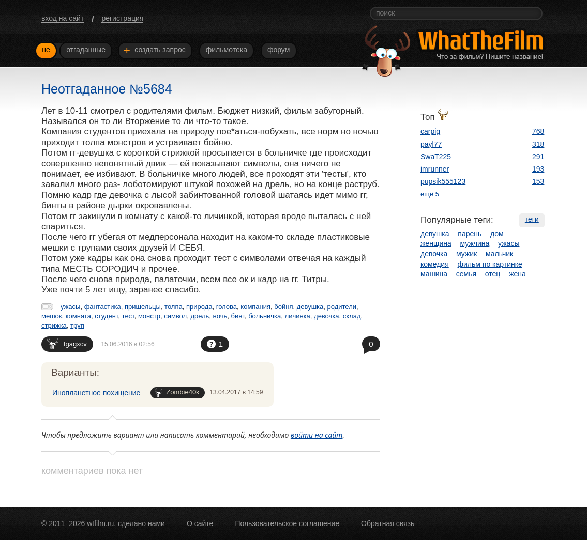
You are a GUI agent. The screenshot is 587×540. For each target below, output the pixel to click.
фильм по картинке (490, 264)
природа (199, 307)
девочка (326, 316)
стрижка (54, 325)
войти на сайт (317, 435)
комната (78, 316)
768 (538, 131)
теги (532, 219)
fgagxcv (67, 343)
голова (226, 307)
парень (469, 233)
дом (497, 233)
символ (175, 316)
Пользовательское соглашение (287, 523)
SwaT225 (435, 156)
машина (433, 274)
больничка (264, 316)
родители (341, 307)
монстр (149, 316)
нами (156, 523)
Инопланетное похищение (96, 393)
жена (517, 274)
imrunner (434, 169)
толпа (173, 307)
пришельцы (143, 307)
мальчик (499, 254)
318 (538, 144)
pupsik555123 (442, 181)
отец (493, 274)
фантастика (102, 307)
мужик (466, 254)
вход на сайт (62, 18)
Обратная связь (387, 523)
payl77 (431, 144)
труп (77, 325)
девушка (310, 307)
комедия (434, 264)
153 (538, 181)
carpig (430, 131)
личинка (297, 316)
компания (255, 307)
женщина (435, 243)
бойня (283, 307)
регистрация (122, 18)
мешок (51, 316)
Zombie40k (177, 392)
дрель (199, 316)
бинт (238, 316)
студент (106, 316)
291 (538, 156)
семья (466, 274)
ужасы (70, 307)
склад (352, 316)
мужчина (475, 243)
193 (538, 169)
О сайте (200, 523)
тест (128, 316)
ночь (220, 316)
